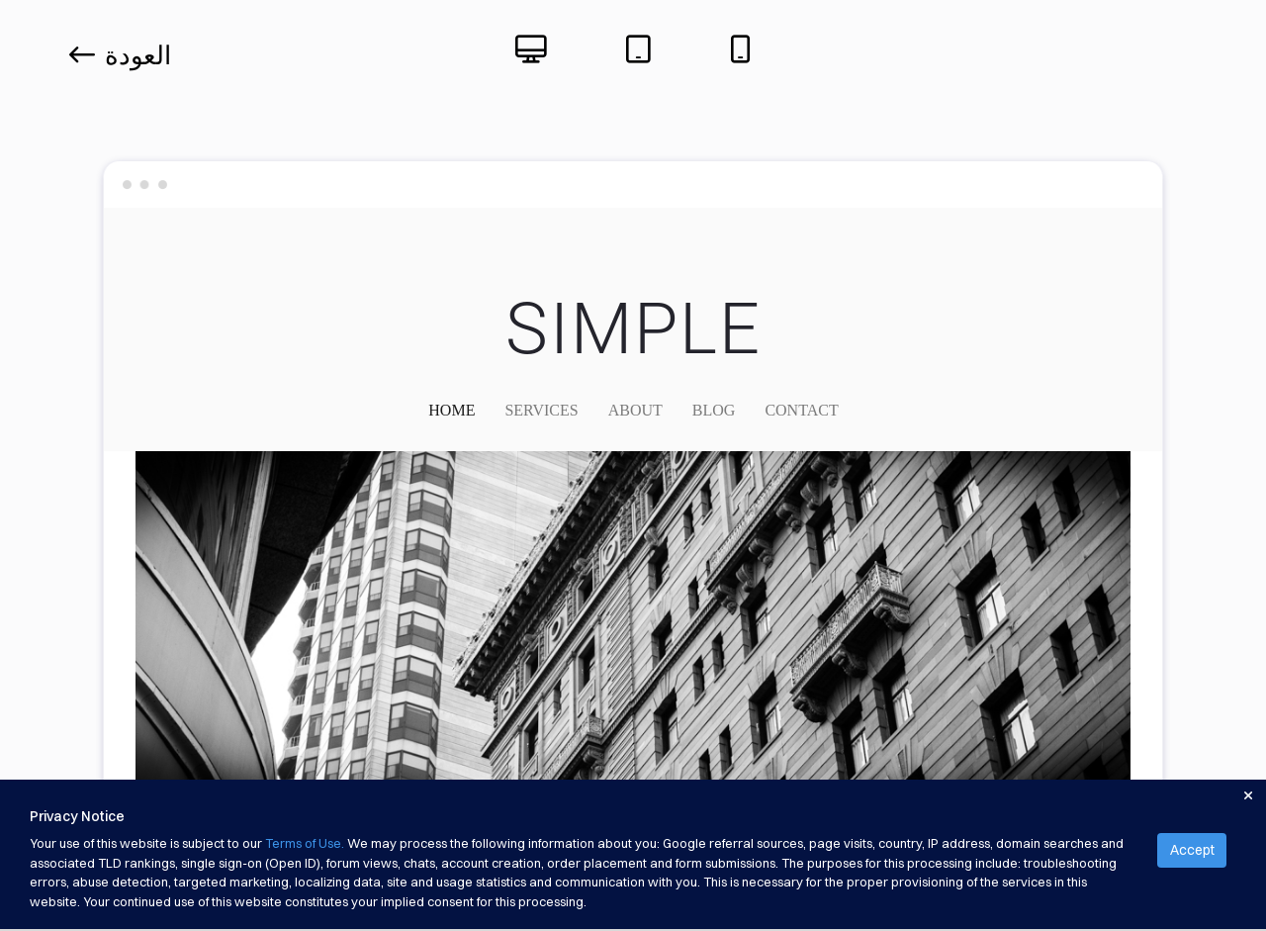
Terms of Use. (304, 843)
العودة (120, 55)
